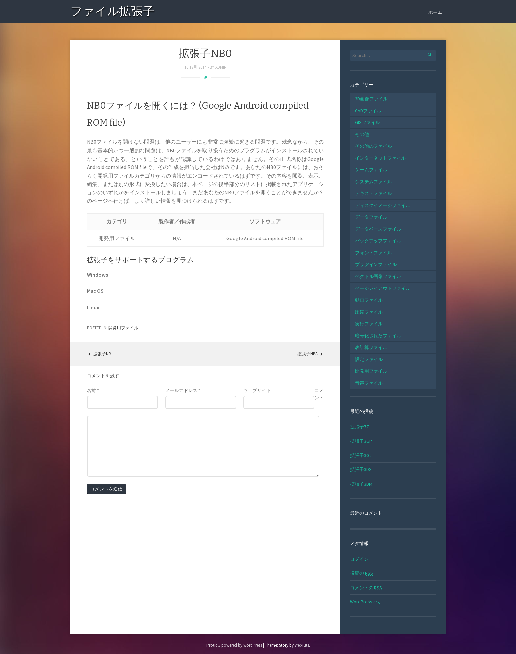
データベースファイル (378, 229)
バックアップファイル (378, 241)
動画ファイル (369, 300)
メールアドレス (182, 390)
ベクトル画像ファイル (378, 276)
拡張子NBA (310, 354)
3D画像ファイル (371, 99)
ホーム (435, 12)
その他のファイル (373, 146)
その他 (362, 134)
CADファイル (368, 110)
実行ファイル (369, 324)
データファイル (371, 217)
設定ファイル (369, 359)
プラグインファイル (376, 264)
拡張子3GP (361, 441)
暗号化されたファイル (378, 336)
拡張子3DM (361, 484)
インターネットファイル (380, 158)
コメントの (366, 588)
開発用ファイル (123, 328)
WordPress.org (365, 602)
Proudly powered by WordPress (234, 645)
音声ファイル (369, 383)
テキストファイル (373, 193)
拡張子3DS (361, 469)
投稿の (361, 573)
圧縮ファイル (369, 312)
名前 (93, 390)
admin (221, 67)
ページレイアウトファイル (382, 288)
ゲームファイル (371, 170)
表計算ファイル (371, 347)
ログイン (359, 559)
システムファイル (373, 182)
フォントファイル (373, 253)
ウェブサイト (257, 390)
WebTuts (302, 645)
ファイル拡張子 (112, 12)
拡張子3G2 (361, 455)
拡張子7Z (359, 427)
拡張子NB (99, 354)
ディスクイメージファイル (382, 205)
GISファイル (367, 122)
